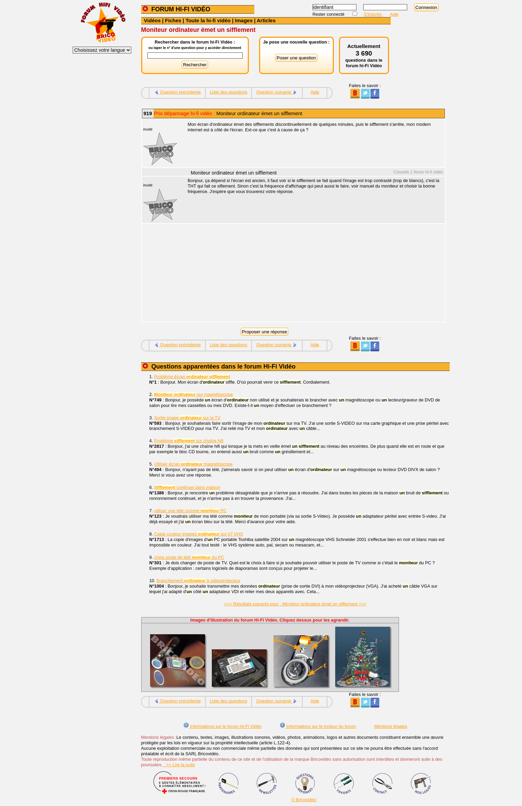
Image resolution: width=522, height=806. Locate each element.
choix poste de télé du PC (189, 557)
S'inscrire (373, 14)
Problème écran (192, 376)
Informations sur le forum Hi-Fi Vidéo (222, 726)
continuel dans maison (187, 487)
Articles (266, 20)
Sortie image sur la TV (187, 417)
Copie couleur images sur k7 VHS (198, 534)
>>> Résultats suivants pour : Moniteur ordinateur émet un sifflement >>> (295, 603)
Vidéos (152, 20)
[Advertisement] (312, 274)
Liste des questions (228, 92)
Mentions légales (390, 726)
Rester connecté (329, 14)
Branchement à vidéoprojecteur (199, 580)
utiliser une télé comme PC (190, 510)
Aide (394, 14)
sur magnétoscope (193, 394)
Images (244, 20)
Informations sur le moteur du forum (318, 726)
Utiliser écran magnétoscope (193, 464)
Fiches (173, 20)
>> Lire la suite (178, 764)
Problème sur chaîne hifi (188, 440)
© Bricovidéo (303, 799)
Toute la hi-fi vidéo (207, 20)
